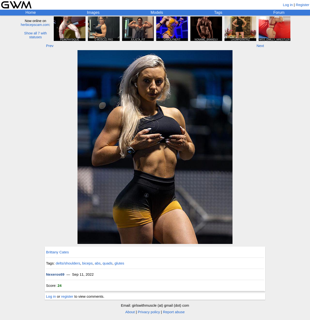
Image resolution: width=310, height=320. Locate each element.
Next (260, 46)
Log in (288, 5)
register (67, 296)
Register (302, 5)
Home (30, 12)
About (130, 312)
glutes (119, 263)
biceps (87, 263)
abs (98, 263)
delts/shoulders (68, 263)
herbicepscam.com (35, 25)
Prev (50, 46)
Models (157, 12)
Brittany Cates (57, 252)
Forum (278, 12)
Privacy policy (149, 312)
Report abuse (174, 312)
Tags (218, 12)
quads (108, 263)
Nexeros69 (55, 274)
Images (93, 12)
